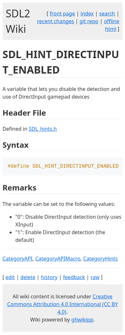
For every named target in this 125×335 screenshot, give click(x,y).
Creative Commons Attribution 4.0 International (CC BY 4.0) (62, 305)
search (107, 13)
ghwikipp (82, 320)
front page (62, 13)
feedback (74, 277)
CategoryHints (100, 259)
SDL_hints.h (43, 128)
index (87, 13)
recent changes (55, 21)
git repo (88, 21)
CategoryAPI (18, 259)
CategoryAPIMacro (58, 259)
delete (27, 277)
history (49, 277)
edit (10, 277)
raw (95, 277)
